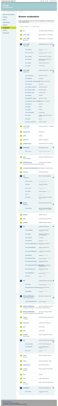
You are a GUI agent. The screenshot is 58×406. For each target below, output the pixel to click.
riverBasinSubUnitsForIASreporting (33, 265)
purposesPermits (31, 258)
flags (28, 184)
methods (29, 59)
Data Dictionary (14, 11)
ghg (24, 218)
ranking (29, 109)
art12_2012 (26, 34)
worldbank (26, 388)
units (28, 276)
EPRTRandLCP (27, 162)
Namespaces (6, 33)
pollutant (29, 291)
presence (29, 104)
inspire (25, 317)
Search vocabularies (25, 26)
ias (24, 226)
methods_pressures (31, 87)
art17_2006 (26, 44)
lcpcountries (30, 344)
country (29, 391)
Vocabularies (6, 27)
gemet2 (25, 214)
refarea (29, 191)
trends (28, 65)
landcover (26, 322)
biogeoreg (29, 78)
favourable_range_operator (33, 81)
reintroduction (30, 112)
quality (28, 106)
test (24, 374)
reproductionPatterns (32, 261)
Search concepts (35, 26)
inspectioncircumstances (33, 287)
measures (29, 84)
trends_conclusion (31, 121)
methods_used (30, 92)
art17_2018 (26, 126)
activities (29, 49)
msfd (24, 355)
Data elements (6, 22)
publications (26, 365)
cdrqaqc (29, 234)
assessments (30, 75)
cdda (24, 135)
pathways (29, 255)
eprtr (24, 157)
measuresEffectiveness (32, 243)
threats (29, 115)
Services (5, 30)
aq (24, 30)
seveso (25, 368)
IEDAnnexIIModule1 (28, 296)
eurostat (25, 172)
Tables (4, 19)
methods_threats (31, 89)
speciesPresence (31, 269)
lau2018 (25, 334)
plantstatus (29, 346)
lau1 (24, 326)
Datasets (5, 17)
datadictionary (27, 143)
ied (24, 280)
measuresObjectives (32, 251)
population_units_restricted (33, 101)
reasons (29, 62)
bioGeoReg (29, 230)
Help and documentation (9, 14)
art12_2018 (26, 38)
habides (25, 222)
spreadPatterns (30, 272)
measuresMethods (31, 247)
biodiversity (26, 132)
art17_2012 (26, 70)
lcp (24, 340)
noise (24, 361)
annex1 (29, 284)
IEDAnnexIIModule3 (28, 306)
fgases (25, 202)
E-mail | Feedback (7, 401)
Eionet (9, 11)
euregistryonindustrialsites (31, 168)
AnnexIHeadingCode (32, 301)
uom (24, 378)
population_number (31, 98)
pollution (29, 95)
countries (29, 56)
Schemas (5, 25)
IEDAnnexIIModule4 (28, 311)
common (25, 139)
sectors (29, 350)
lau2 (24, 330)
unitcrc (29, 197)
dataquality (26, 147)
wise (24, 382)
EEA (9, 1)
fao (24, 176)
